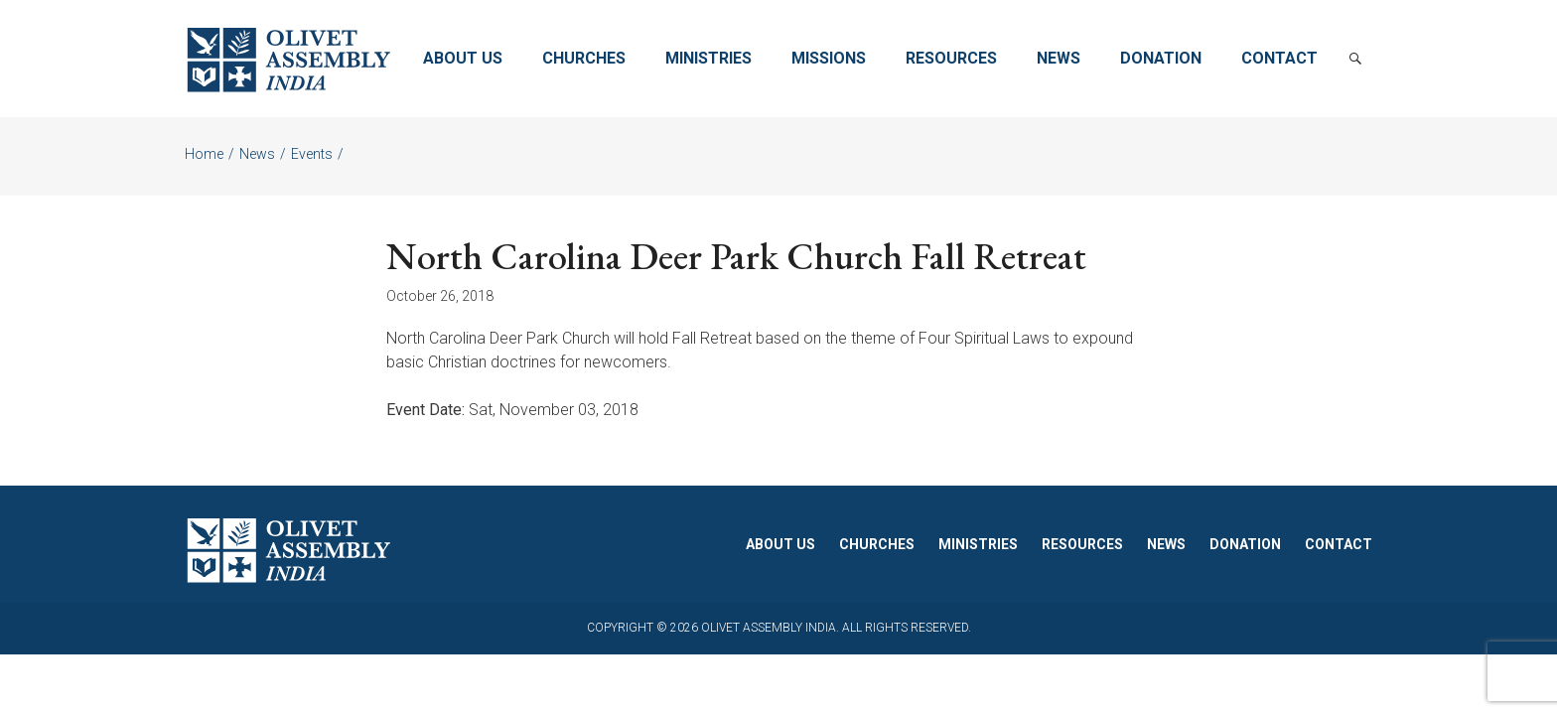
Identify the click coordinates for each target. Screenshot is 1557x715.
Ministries (708, 58)
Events (312, 154)
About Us (462, 58)
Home (204, 154)
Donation (1161, 58)
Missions (828, 58)
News (1058, 58)
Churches (584, 58)
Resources (951, 58)
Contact (1279, 58)
